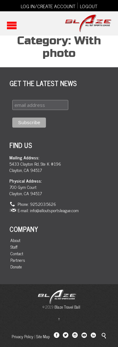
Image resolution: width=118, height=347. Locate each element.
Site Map (43, 336)
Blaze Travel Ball (67, 307)
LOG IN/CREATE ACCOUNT (48, 6)
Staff (14, 247)
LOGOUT (88, 6)
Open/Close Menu (12, 25)
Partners (17, 260)
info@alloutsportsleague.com (54, 210)
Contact (16, 253)
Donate (16, 266)
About (15, 240)
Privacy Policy (22, 336)
